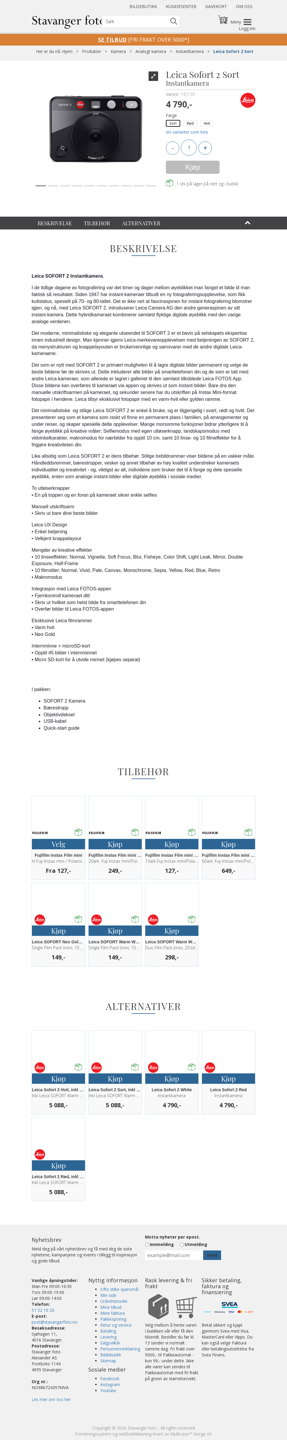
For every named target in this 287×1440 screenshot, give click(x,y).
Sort (173, 123)
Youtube (108, 1390)
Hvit (207, 123)
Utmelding (196, 1244)
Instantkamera (190, 51)
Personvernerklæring (120, 1349)
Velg (58, 844)
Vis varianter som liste (187, 132)
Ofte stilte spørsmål (119, 1289)
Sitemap (108, 1361)
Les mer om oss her (51, 1399)
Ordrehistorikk (113, 1301)
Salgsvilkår (110, 1343)
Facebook (109, 1378)
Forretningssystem (93, 1434)
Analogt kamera (150, 51)
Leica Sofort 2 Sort (233, 51)
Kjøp (192, 167)
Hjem (67, 51)
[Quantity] (189, 148)
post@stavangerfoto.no (55, 1322)
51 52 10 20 (43, 1310)
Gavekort (216, 6)
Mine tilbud (110, 1307)
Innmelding (162, 1244)
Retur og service (116, 1325)
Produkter (91, 51)
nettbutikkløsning (135, 1434)
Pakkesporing (113, 1319)
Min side (108, 1295)
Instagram (110, 1384)
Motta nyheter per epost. (172, 1237)
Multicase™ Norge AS (191, 1434)
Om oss (244, 6)
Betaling (108, 1331)
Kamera (118, 51)
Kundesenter (181, 6)
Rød (190, 123)
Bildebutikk (143, 6)
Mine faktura (112, 1313)
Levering (108, 1337)
